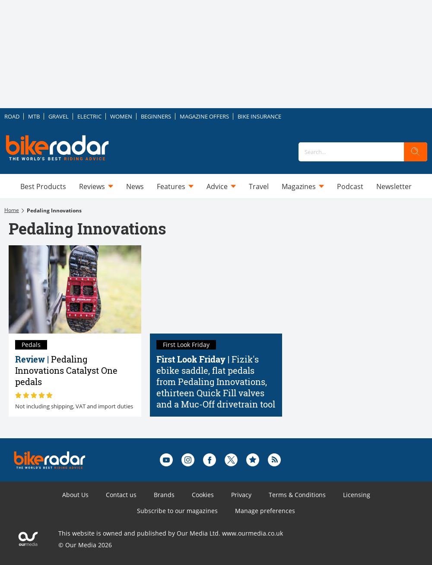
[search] (415, 151)
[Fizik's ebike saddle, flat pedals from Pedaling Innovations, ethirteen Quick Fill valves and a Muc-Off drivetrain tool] (216, 289)
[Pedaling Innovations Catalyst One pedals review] (75, 289)
